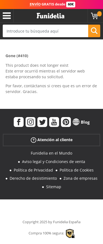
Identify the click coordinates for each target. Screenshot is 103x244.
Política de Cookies (77, 170)
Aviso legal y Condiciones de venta (53, 161)
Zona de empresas (80, 178)
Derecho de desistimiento (33, 178)
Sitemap (53, 186)
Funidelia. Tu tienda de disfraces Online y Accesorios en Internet (50, 16)
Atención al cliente (52, 140)
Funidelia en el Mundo (51, 153)
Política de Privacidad (33, 170)
